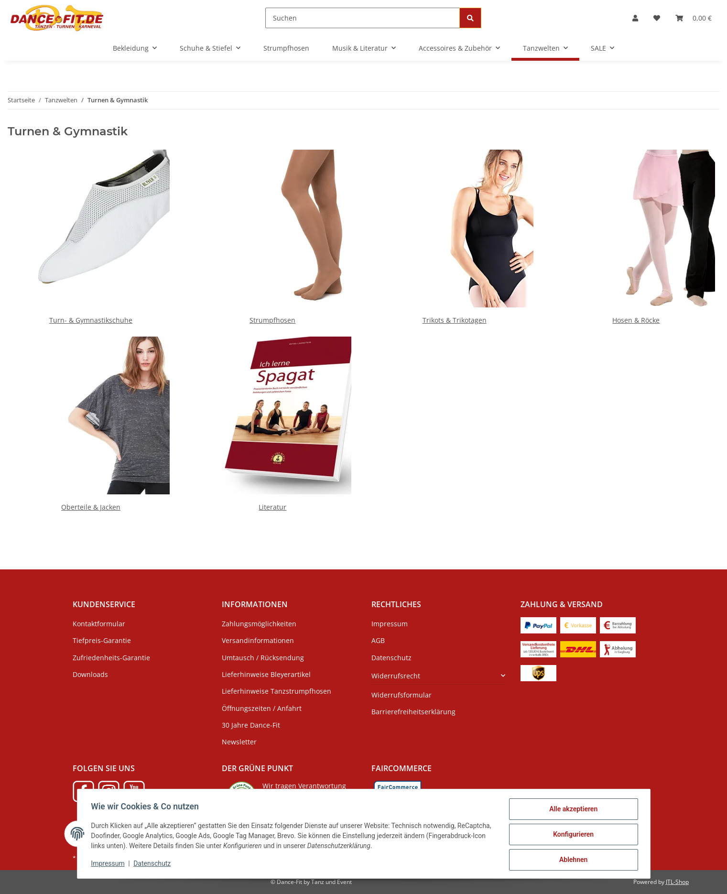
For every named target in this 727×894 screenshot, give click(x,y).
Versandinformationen (258, 640)
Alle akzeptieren (572, 810)
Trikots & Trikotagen (455, 320)
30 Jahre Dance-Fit (251, 725)
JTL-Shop (677, 882)
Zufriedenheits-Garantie (111, 657)
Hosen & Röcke (636, 320)
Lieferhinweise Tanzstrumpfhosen (276, 691)
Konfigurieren (572, 835)
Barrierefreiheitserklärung (413, 711)
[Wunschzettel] (657, 17)
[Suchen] (362, 18)
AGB (378, 640)
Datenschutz (153, 864)
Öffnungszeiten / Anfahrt (262, 708)
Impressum (109, 864)
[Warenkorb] (693, 17)
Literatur (272, 507)
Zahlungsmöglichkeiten (259, 623)
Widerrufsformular (401, 694)
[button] (635, 17)
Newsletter (239, 741)
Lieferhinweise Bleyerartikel (266, 674)
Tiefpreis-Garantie (102, 640)
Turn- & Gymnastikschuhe (90, 320)
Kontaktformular (99, 623)
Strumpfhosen (272, 320)
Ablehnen (572, 860)
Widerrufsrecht (395, 675)
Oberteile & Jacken (90, 507)
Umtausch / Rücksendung (263, 657)
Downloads (90, 674)
